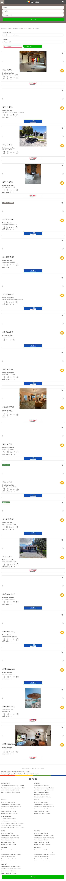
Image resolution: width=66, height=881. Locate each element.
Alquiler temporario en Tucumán (42, 844)
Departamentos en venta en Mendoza (43, 787)
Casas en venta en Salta (7, 839)
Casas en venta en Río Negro (41, 856)
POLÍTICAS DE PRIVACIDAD (8, 821)
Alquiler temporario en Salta (8, 844)
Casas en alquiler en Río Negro (42, 858)
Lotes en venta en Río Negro (41, 849)
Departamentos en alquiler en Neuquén (11, 854)
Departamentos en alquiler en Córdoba (11, 868)
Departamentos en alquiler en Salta (10, 837)
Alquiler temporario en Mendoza (42, 796)
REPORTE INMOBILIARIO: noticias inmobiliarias (13, 827)
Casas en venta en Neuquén (8, 856)
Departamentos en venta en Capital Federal (12, 785)
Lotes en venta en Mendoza (41, 785)
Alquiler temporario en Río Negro (42, 861)
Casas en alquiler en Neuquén (8, 858)
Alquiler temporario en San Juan (9, 813)
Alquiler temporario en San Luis (42, 813)
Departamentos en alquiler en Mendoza (44, 790)
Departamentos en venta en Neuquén (10, 852)
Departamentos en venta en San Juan (10, 804)
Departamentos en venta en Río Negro (44, 852)
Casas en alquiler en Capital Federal (10, 792)
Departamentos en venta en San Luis (43, 804)
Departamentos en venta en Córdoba (10, 866)
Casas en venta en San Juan (8, 808)
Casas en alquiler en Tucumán (41, 842)
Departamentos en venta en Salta (9, 835)
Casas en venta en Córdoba (8, 870)
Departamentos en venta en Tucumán (43, 835)
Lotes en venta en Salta (7, 833)
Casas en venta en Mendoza (41, 792)
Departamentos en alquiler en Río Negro (44, 854)
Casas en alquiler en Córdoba (8, 873)
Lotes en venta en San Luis (41, 802)
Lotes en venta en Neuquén (8, 849)
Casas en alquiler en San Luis (41, 811)
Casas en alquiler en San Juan (8, 811)
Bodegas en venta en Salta (8, 842)
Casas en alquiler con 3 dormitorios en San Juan (15, 771)
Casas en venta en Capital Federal (10, 790)
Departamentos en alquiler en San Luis (44, 806)
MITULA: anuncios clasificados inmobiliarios (12, 823)
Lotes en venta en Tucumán (41, 833)
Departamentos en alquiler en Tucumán (44, 837)
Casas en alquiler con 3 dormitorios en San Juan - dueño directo (20, 774)
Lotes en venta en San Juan (8, 802)
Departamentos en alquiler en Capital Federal (12, 787)
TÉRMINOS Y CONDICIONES (8, 818)
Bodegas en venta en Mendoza (42, 794)
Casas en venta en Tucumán (41, 839)
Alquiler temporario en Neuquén (9, 861)
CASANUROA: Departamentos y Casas (11, 825)
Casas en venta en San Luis (41, 808)
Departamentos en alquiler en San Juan (11, 806)
